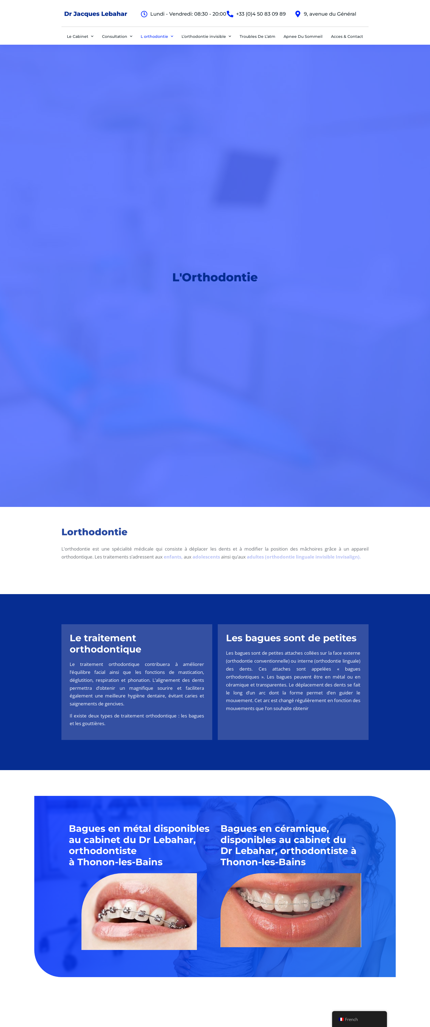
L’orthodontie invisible (206, 36)
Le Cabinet (80, 36)
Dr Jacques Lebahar (95, 14)
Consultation (117, 36)
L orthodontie (157, 36)
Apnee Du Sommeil (303, 36)
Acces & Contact (347, 36)
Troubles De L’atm (257, 36)
